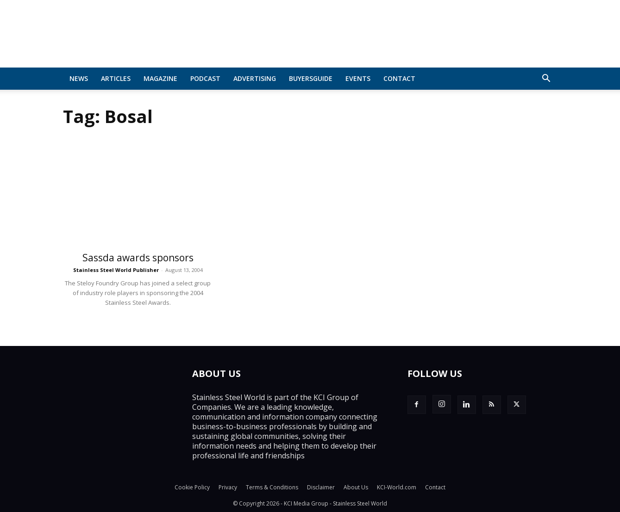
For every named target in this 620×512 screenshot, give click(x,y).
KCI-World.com (396, 487)
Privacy (228, 487)
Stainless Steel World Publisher (116, 269)
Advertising (254, 78)
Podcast (205, 78)
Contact (399, 78)
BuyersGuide (310, 78)
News (78, 78)
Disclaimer (321, 487)
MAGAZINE (160, 78)
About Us (356, 487)
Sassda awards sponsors (138, 257)
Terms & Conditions (272, 487)
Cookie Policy (192, 487)
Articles (116, 78)
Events (357, 78)
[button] (546, 79)
